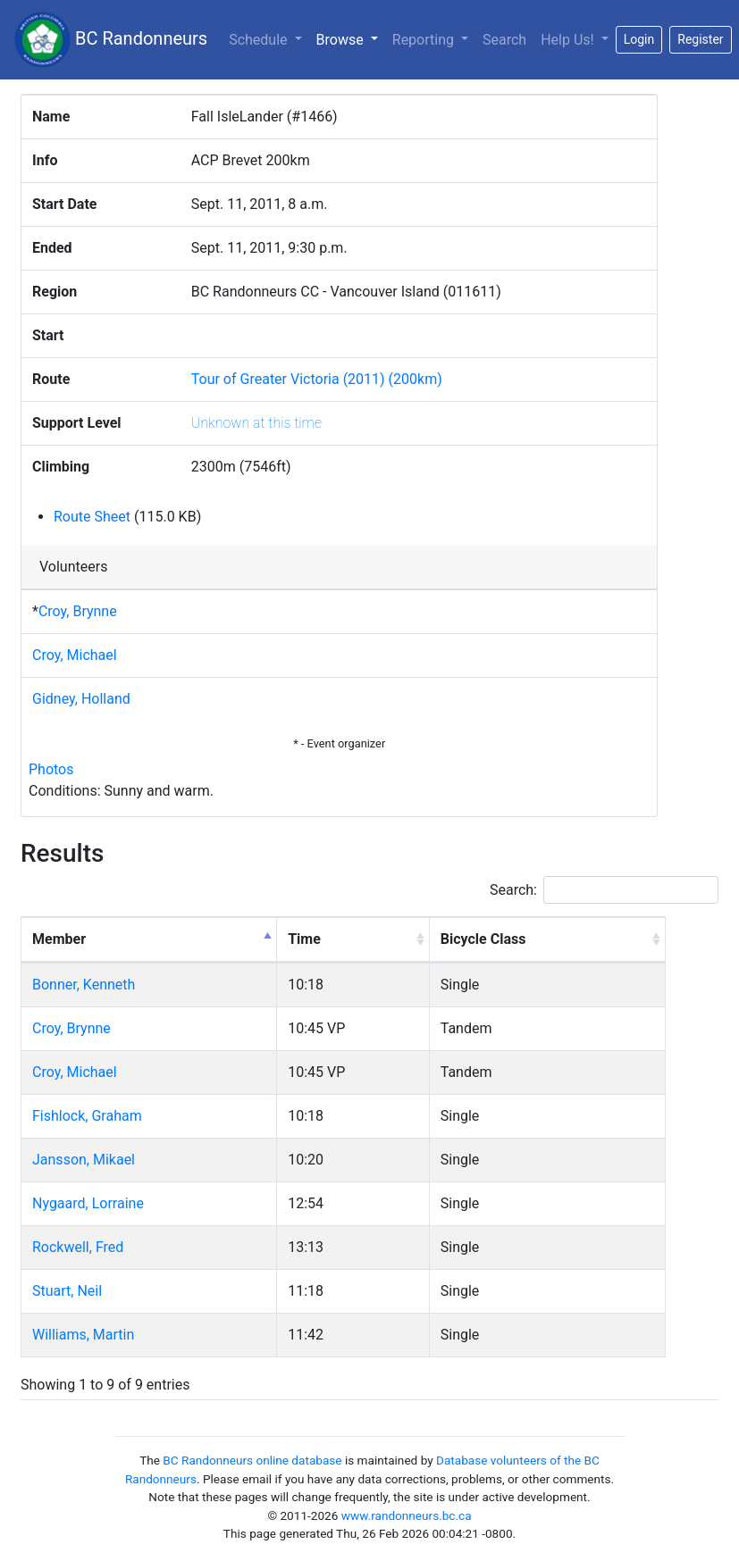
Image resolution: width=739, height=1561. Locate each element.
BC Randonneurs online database (252, 1460)
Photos (51, 769)
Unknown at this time (256, 422)
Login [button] (639, 39)
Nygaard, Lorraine (88, 1203)
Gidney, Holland (81, 698)
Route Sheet (92, 516)
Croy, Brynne (77, 611)
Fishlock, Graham (87, 1115)
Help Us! (569, 39)
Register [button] (700, 39)
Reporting (425, 39)
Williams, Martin (83, 1334)
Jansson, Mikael (83, 1159)
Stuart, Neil (67, 1290)
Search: (604, 890)
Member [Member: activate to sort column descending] (59, 939)
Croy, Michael (74, 655)
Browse (350, 38)
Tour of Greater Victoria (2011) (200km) (316, 379)
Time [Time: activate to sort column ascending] (304, 939)
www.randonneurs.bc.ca (406, 1515)
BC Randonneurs (110, 40)
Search (504, 39)
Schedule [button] (259, 39)
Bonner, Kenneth (83, 984)
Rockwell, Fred (77, 1247)
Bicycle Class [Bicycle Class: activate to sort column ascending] (483, 939)
